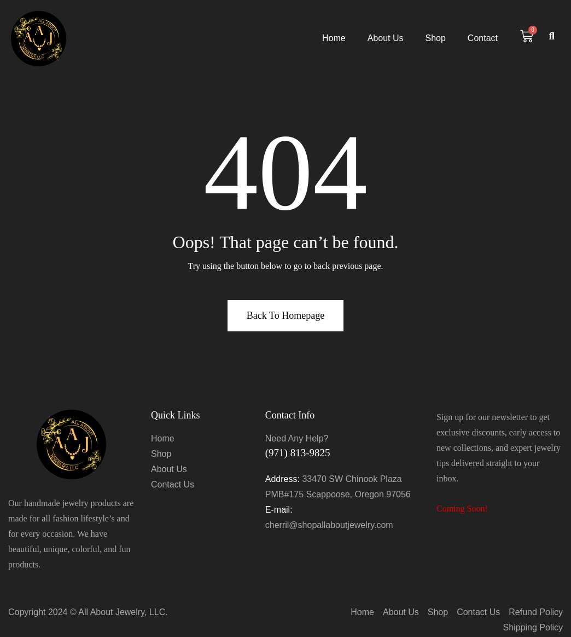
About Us (386, 38)
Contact (483, 38)
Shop (435, 38)
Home (334, 38)
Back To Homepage (285, 315)
